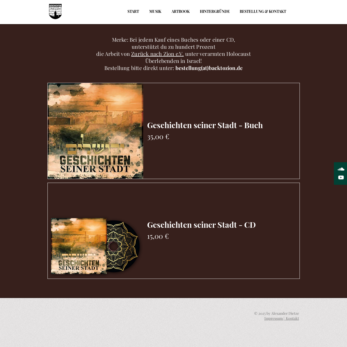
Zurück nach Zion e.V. (157, 53)
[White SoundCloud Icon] (341, 169)
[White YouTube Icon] (341, 177)
